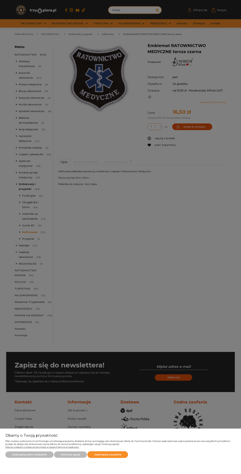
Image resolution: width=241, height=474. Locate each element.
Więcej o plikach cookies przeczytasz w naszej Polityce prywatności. (42, 447)
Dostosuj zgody (70, 454)
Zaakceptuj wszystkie (107, 454)
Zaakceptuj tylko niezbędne (29, 454)
